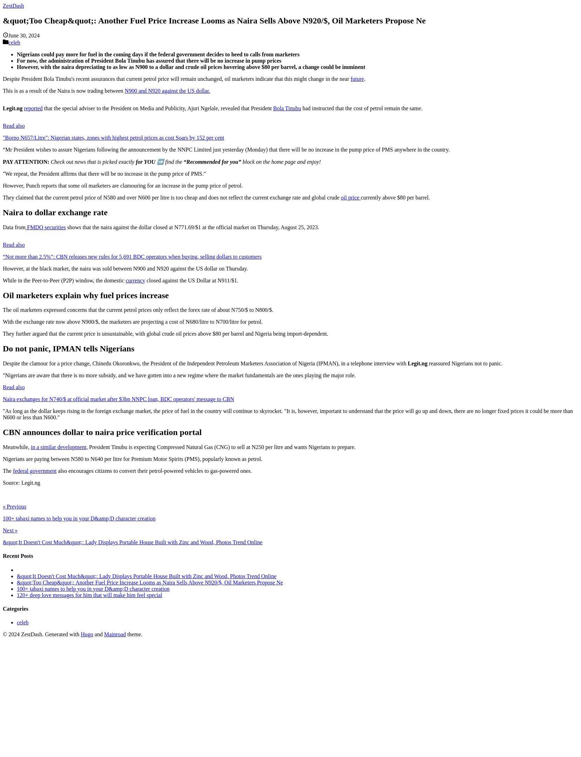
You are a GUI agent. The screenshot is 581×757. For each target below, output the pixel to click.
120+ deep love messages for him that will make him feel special (89, 595)
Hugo (87, 634)
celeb (14, 42)
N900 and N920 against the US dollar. (167, 91)
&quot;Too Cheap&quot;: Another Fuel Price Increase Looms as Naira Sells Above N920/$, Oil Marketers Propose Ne (150, 583)
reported (33, 108)
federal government (35, 471)
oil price (351, 198)
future (357, 79)
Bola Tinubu (287, 108)
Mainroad (115, 634)
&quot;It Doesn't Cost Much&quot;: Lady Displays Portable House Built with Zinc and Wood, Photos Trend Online (146, 576)
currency (135, 280)
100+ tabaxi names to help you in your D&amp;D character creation (93, 589)
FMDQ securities (46, 227)
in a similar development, (59, 447)
